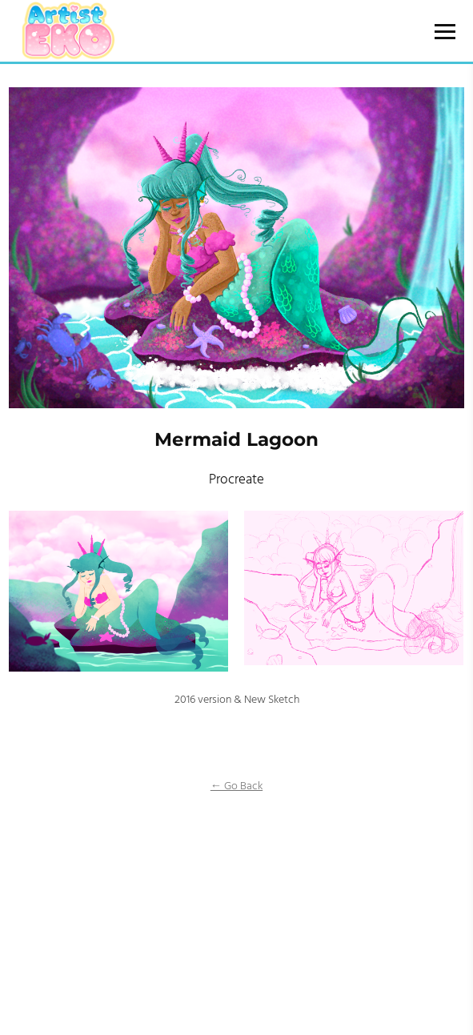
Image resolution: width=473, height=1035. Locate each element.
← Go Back (236, 786)
